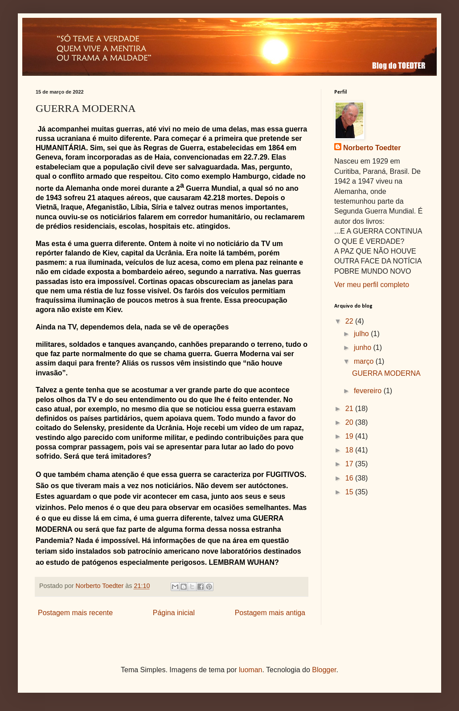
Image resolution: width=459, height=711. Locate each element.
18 (350, 450)
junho (363, 347)
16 (350, 478)
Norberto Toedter (372, 148)
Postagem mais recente (75, 612)
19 (350, 436)
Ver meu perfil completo (371, 284)
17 (350, 464)
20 (350, 422)
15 (350, 492)
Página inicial (174, 612)
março (365, 361)
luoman (250, 670)
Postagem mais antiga (270, 612)
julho (362, 333)
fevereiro (369, 391)
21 (350, 408)
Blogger (324, 670)
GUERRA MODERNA (386, 373)
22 (350, 321)
